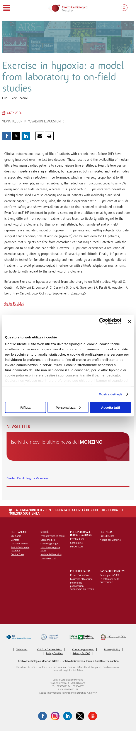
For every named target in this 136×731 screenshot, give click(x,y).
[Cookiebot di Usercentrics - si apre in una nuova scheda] (102, 321)
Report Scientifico (79, 575)
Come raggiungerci (50, 543)
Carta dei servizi (19, 543)
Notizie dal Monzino (51, 554)
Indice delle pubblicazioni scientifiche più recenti (82, 585)
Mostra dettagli (110, 394)
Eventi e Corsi (77, 538)
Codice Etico (17, 554)
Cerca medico (48, 539)
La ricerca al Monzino (81, 578)
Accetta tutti (110, 407)
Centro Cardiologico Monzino (27, 478)
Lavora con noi (48, 558)
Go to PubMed (14, 303)
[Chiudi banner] (129, 321)
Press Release (107, 535)
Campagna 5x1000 (109, 575)
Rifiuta (25, 407)
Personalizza (68, 407)
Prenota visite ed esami (53, 535)
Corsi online (76, 542)
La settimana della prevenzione (109, 580)
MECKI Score (76, 546)
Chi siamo (16, 535)
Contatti (15, 539)
